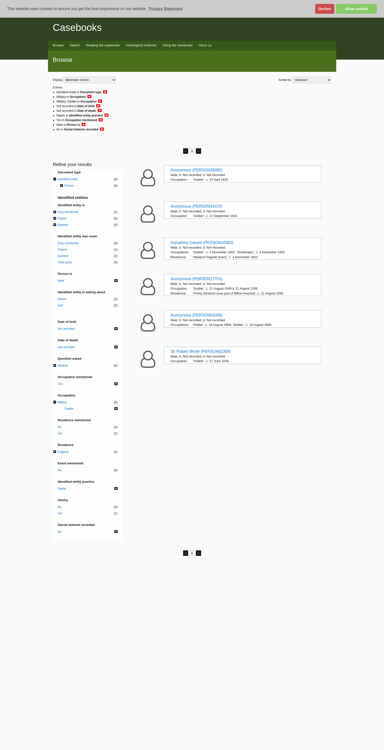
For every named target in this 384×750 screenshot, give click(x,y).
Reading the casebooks (103, 45)
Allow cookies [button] (356, 9)
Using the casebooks (177, 45)
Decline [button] (324, 9)
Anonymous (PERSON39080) (196, 170)
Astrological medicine (141, 45)
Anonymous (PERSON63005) (196, 315)
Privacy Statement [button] (166, 9)
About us (205, 45)
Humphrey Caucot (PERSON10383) (201, 243)
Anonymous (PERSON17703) (196, 279)
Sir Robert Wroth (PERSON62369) (200, 351)
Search (75, 45)
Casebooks (77, 27)
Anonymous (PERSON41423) (196, 206)
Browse (58, 45)
